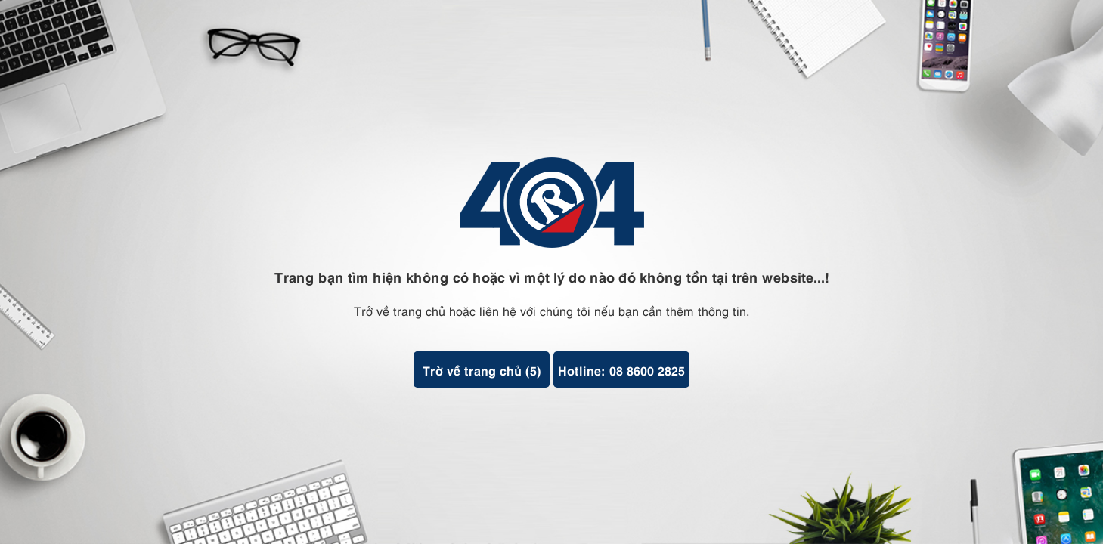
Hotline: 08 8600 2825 (621, 369)
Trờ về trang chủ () (482, 369)
